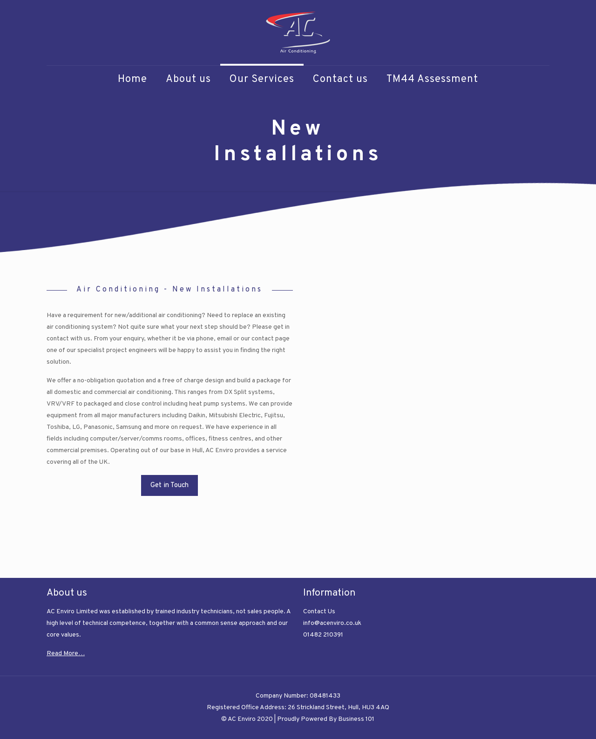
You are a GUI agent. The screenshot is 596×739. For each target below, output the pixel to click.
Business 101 (356, 719)
